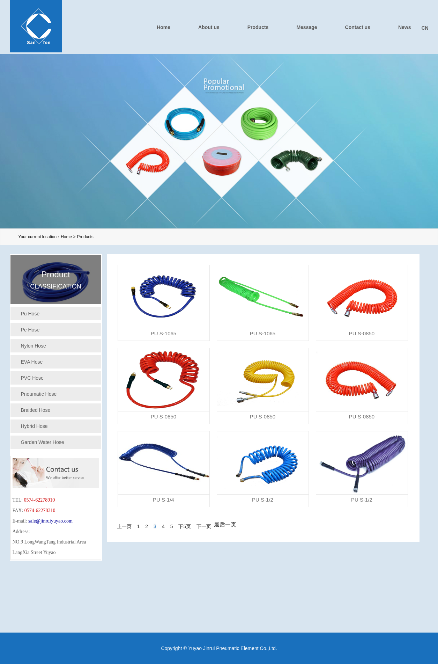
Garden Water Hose (42, 442)
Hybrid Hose (34, 426)
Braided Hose (36, 410)
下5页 (184, 526)
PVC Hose (32, 378)
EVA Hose (32, 362)
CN (425, 28)
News (404, 27)
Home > (68, 236)
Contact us (357, 27)
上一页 (124, 526)
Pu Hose (30, 313)
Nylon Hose (33, 346)
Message (306, 27)
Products (258, 27)
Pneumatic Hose (39, 394)
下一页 (203, 526)
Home (163, 27)
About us (209, 27)
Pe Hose (30, 330)
